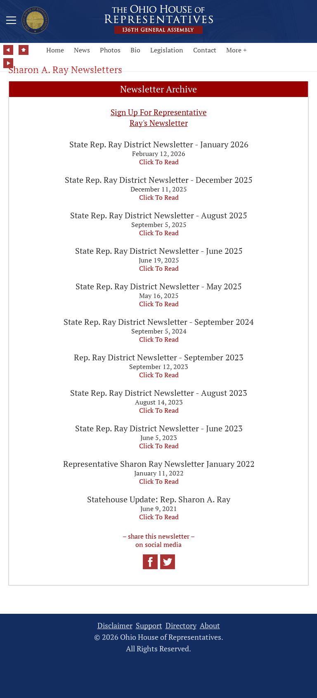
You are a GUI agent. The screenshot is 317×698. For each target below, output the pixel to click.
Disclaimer (114, 625)
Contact (204, 49)
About (210, 625)
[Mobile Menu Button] (11, 21)
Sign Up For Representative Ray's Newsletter (159, 117)
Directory (181, 625)
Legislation (166, 49)
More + (236, 49)
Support (149, 625)
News (82, 49)
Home (55, 49)
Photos (110, 49)
